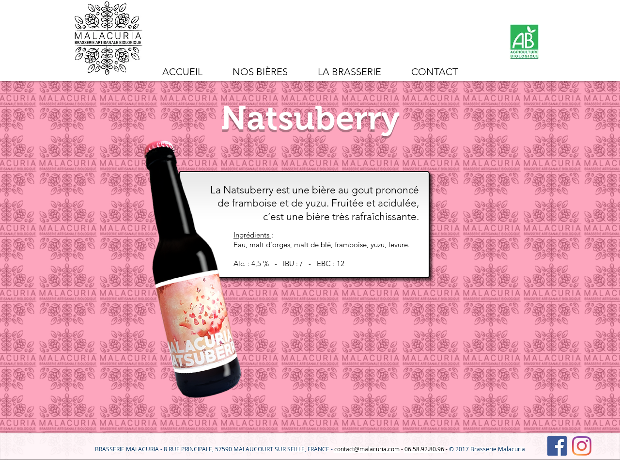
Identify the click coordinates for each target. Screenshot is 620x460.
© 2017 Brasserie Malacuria (487, 449)
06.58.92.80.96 (424, 449)
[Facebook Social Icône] (557, 446)
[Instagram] (581, 446)
